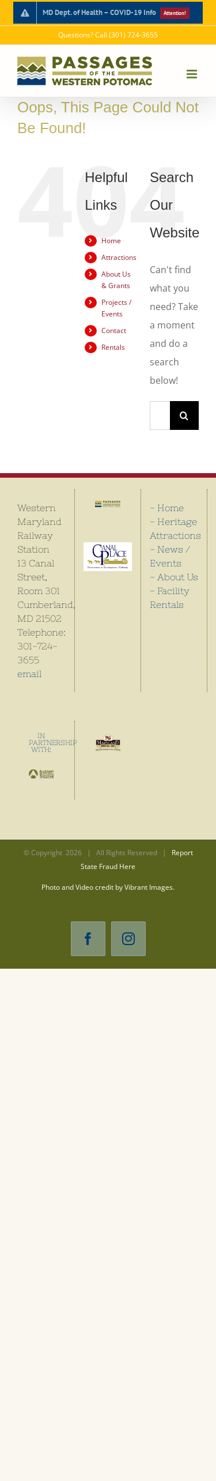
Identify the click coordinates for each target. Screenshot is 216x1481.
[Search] (184, 415)
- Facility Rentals (170, 597)
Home (111, 240)
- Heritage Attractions (174, 528)
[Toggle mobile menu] (193, 74)
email (29, 673)
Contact (113, 330)
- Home (167, 508)
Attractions (119, 257)
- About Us (174, 577)
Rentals (113, 347)
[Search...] (160, 415)
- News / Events (170, 556)
